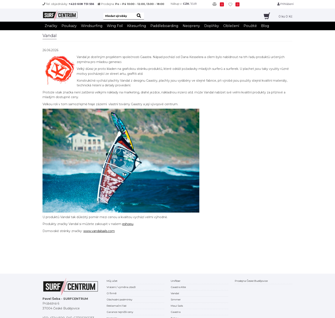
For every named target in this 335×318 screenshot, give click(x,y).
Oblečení (231, 26)
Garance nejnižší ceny (120, 312)
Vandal (175, 293)
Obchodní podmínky (119, 299)
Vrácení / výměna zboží (121, 287)
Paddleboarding (164, 26)
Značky (51, 26)
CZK (186, 3)
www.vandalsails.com (99, 231)
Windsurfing (92, 26)
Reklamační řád (116, 305)
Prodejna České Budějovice (251, 280)
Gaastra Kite (178, 287)
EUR (194, 3)
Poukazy (69, 26)
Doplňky (211, 26)
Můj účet (112, 280)
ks (285, 16)
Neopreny (191, 26)
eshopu (127, 224)
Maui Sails (177, 305)
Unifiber (176, 280)
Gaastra (176, 312)
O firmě (111, 293)
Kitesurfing (136, 26)
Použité (250, 26)
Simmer (176, 299)
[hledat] (139, 16)
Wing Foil (115, 26)
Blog (265, 26)
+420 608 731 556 (81, 4)
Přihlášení (285, 4)
